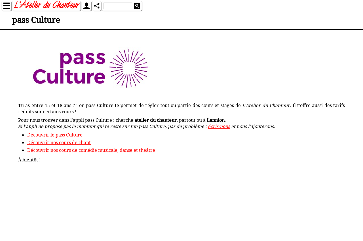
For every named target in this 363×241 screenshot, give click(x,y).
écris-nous (219, 126)
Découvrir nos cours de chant (59, 142)
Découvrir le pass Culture (55, 135)
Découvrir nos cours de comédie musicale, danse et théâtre (91, 150)
